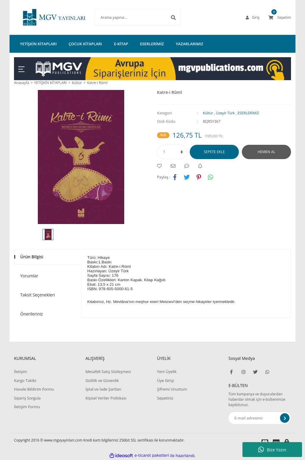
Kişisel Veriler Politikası (105, 398)
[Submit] (285, 418)
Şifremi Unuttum (172, 389)
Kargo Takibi (25, 380)
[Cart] (279, 17)
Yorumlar (29, 276)
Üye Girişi (165, 380)
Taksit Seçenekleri (37, 295)
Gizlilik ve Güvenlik (102, 380)
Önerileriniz (31, 314)
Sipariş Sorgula (27, 398)
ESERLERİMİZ (248, 113)
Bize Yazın (272, 449)
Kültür (208, 113)
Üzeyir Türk (225, 113)
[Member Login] (252, 17)
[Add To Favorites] (161, 166)
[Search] (128, 17)
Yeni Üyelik (167, 371)
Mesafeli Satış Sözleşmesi (108, 371)
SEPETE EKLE (214, 151)
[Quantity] (172, 152)
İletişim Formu (27, 406)
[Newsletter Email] (259, 418)
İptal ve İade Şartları (103, 389)
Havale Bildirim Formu (34, 389)
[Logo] (45, 17)
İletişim (20, 371)
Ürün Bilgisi (31, 256)
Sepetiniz (165, 398)
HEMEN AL (266, 151)
